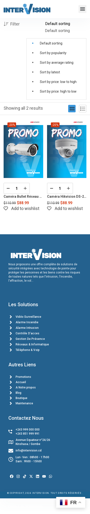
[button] (82, 9)
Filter (12, 24)
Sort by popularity (53, 53)
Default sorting (51, 43)
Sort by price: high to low (58, 91)
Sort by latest (50, 72)
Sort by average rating (56, 62)
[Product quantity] (16, 188)
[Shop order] (65, 23)
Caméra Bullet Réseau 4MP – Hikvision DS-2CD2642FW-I (23, 196)
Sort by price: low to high (58, 82)
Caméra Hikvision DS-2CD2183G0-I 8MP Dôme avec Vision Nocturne (67, 196)
